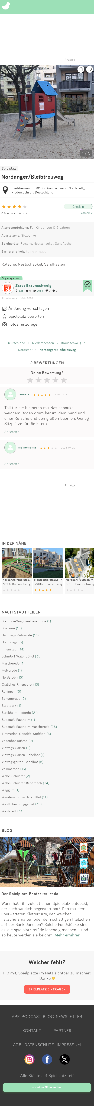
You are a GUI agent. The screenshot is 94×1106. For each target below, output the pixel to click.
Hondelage (10, 642)
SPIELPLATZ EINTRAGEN (47, 989)
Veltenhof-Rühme (14, 741)
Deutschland (16, 343)
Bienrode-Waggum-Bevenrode (24, 621)
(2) (28, 748)
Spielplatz (9, 168)
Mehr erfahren (67, 934)
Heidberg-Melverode (17, 635)
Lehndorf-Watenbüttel (18, 656)
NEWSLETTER (69, 1016)
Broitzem (8, 628)
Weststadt (9, 811)
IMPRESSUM (69, 1044)
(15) (19, 628)
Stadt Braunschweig (33, 285)
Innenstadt (10, 649)
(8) (49, 734)
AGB (17, 1044)
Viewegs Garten (13, 748)
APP (16, 1016)
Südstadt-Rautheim (16, 719)
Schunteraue (11, 698)
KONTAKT (31, 1030)
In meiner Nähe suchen (47, 1087)
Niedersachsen (43, 343)
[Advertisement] (48, 509)
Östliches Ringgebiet (17, 684)
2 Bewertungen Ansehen (15, 213)
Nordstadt (25, 350)
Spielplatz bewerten (26, 316)
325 (19, 290)
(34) (46, 783)
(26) (54, 726)
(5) (21, 642)
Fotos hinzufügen (24, 324)
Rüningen (9, 691)
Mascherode (11, 663)
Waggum (8, 790)
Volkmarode (10, 769)
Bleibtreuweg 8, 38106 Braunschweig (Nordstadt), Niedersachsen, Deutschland (48, 190)
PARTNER (62, 1030)
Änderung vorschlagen (28, 308)
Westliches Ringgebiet (18, 804)
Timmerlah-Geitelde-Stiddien (24, 734)
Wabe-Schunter (13, 776)
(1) (49, 621)
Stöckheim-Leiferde (16, 712)
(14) (21, 649)
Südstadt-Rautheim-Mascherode (26, 726)
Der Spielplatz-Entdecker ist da (29, 893)
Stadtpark (9, 705)
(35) (38, 656)
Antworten (12, 432)
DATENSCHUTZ (39, 1044)
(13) (36, 635)
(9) (30, 741)
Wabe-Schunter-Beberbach (22, 783)
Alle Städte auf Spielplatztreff (47, 1075)
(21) (35, 712)
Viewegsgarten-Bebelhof (20, 762)
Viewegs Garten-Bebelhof (21, 755)
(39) (38, 804)
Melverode (9, 670)
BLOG (48, 1016)
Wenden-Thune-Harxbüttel (21, 797)
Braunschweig (71, 343)
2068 (38, 290)
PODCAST (31, 1016)
